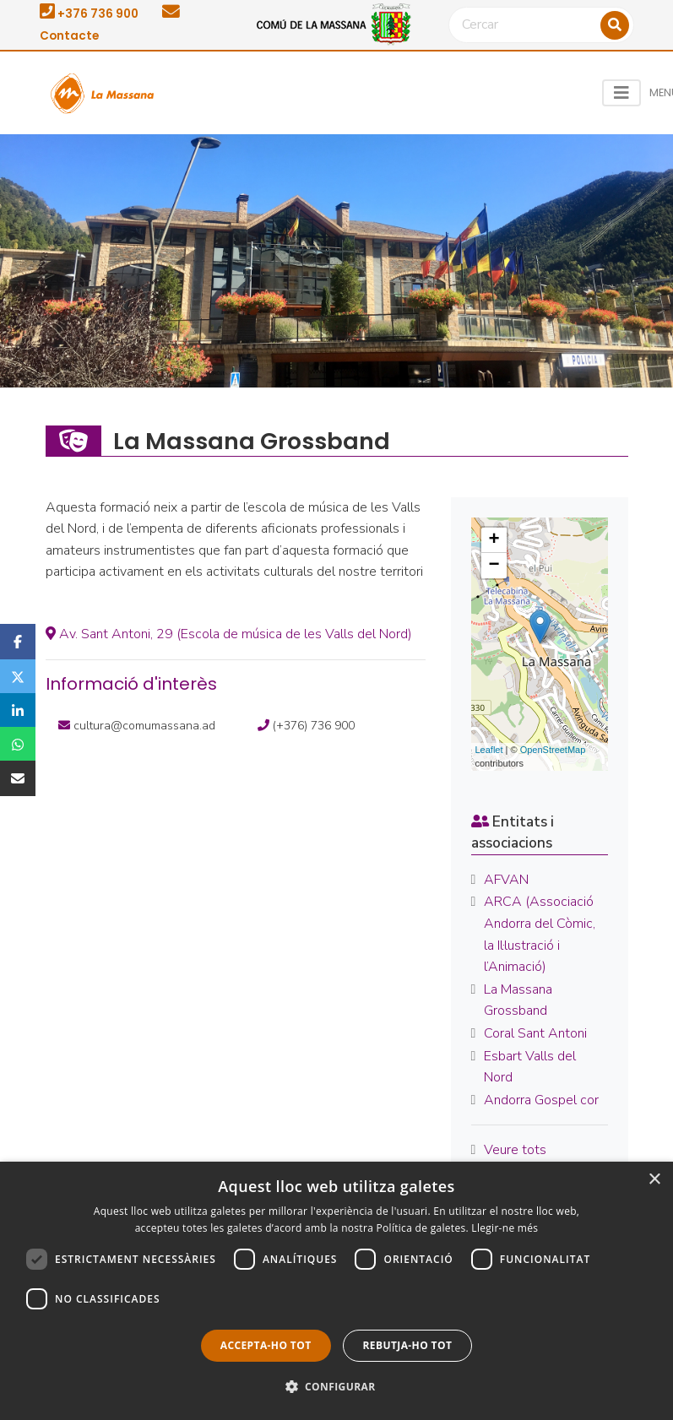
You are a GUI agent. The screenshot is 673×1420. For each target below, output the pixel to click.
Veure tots (515, 1150)
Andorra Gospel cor (541, 1100)
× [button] (654, 1179)
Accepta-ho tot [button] (266, 1345)
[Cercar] (541, 25)
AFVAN (506, 879)
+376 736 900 (89, 14)
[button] (337, 1387)
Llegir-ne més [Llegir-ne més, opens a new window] (504, 1228)
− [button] (493, 565)
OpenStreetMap (553, 750)
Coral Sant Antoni (535, 1033)
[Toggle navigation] (621, 92)
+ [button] (493, 540)
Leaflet (489, 750)
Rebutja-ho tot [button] (408, 1345)
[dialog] (336, 1291)
